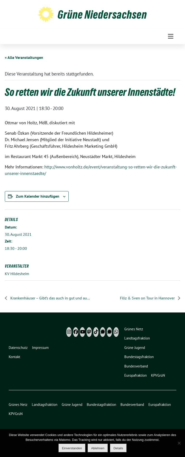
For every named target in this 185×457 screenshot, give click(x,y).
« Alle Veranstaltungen (24, 57)
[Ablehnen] (179, 443)
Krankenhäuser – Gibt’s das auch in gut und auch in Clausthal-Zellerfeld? (50, 298)
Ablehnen (97, 448)
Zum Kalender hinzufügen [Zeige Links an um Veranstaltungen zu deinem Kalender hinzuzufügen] (37, 196)
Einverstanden (72, 448)
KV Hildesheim (17, 273)
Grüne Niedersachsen (102, 14)
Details (118, 448)
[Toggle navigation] (170, 36)
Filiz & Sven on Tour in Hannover (148, 298)
